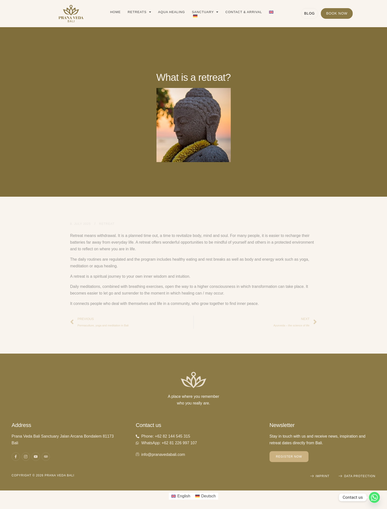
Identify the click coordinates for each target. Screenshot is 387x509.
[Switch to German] (195, 16)
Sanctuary (205, 12)
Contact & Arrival (243, 12)
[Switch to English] (181, 496)
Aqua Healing (171, 12)
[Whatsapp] (374, 497)
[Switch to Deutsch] (205, 496)
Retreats (139, 12)
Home (115, 12)
